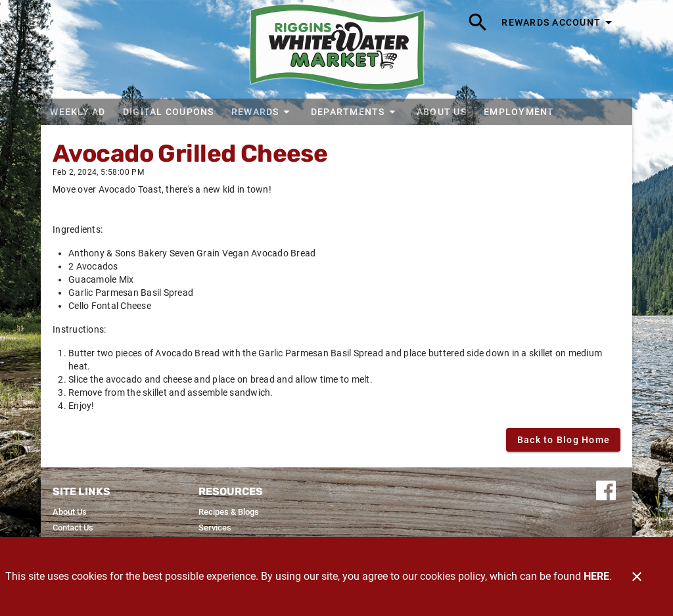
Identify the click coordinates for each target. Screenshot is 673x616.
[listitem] (70, 512)
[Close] (637, 576)
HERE (596, 576)
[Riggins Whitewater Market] (336, 49)
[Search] (477, 22)
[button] (262, 112)
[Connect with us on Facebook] (606, 489)
